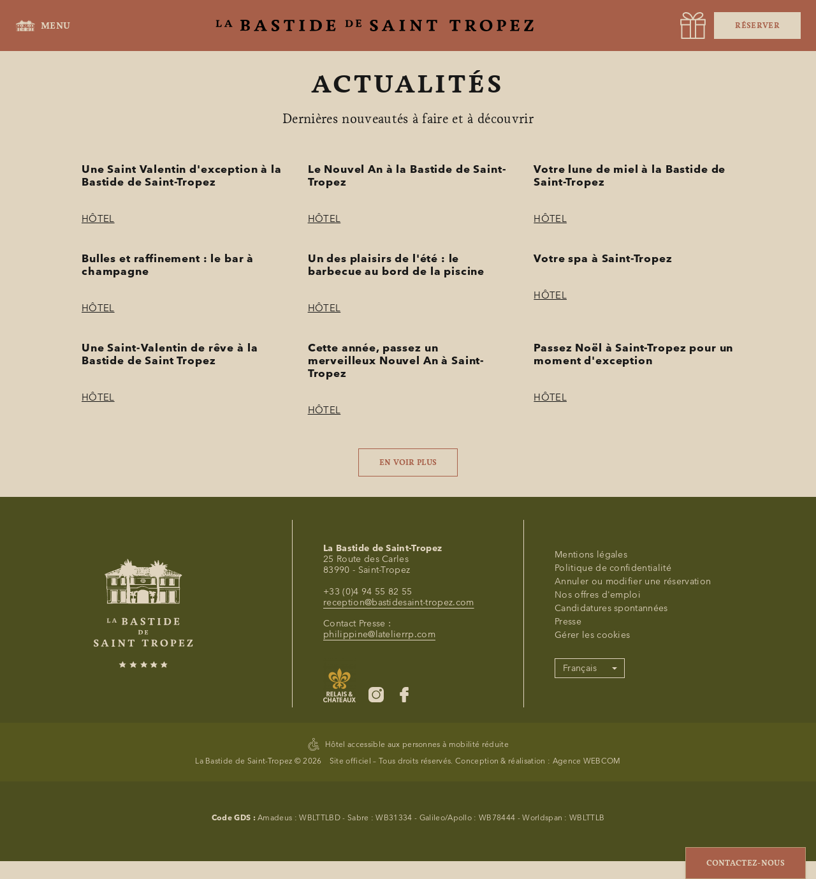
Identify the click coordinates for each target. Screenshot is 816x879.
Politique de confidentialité (613, 731)
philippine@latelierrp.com (379, 797)
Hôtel (98, 219)
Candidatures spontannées (611, 771)
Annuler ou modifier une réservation (633, 744)
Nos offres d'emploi (598, 758)
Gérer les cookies (592, 798)
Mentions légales (591, 718)
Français (580, 831)
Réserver (757, 25)
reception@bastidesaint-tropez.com (398, 765)
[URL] (693, 25)
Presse (568, 784)
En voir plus (408, 462)
